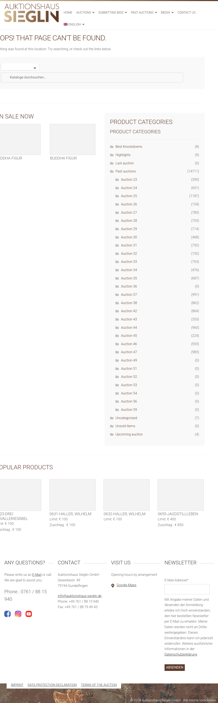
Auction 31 (129, 245)
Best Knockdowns (128, 147)
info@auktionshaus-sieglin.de (80, 596)
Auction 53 (129, 385)
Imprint (17, 685)
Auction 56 (129, 401)
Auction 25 (129, 196)
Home (68, 12)
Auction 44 (129, 328)
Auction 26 (129, 204)
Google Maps (126, 585)
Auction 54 (129, 393)
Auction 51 (129, 369)
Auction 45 (129, 336)
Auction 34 (129, 270)
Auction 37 (129, 295)
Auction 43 (129, 319)
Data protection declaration (52, 685)
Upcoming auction (129, 434)
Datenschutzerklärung (181, 654)
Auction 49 (129, 360)
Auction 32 (129, 254)
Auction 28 (129, 221)
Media (165, 12)
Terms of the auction (99, 685)
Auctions (83, 12)
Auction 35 (129, 278)
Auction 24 (129, 188)
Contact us (186, 12)
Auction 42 (129, 311)
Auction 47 (129, 352)
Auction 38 (129, 303)
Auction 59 (129, 410)
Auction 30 (129, 237)
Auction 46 (129, 344)
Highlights (123, 155)
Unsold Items (125, 426)
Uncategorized (126, 418)
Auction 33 (129, 262)
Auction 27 (129, 213)
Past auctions (142, 12)
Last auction (124, 163)
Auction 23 (129, 180)
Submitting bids (110, 12)
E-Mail (36, 575)
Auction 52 (129, 377)
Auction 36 (129, 286)
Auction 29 (129, 229)
